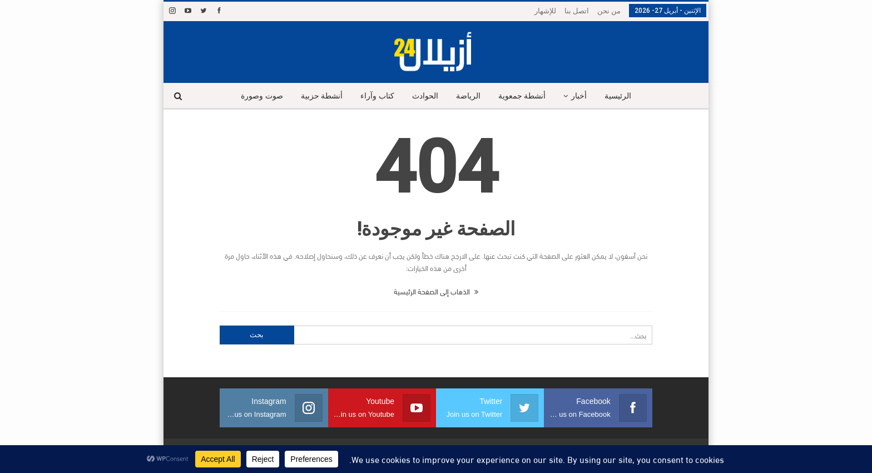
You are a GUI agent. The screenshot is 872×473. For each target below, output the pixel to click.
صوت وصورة (256, 96)
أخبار (583, 96)
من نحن (609, 11)
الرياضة (469, 96)
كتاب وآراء (375, 96)
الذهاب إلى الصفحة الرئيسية (436, 291)
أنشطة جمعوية (524, 96)
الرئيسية (624, 96)
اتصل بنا (576, 11)
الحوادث (424, 96)
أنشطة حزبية (317, 96)
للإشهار (545, 11)
